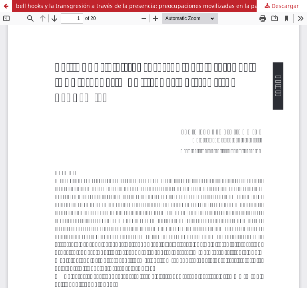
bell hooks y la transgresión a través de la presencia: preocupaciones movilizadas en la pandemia (147, 6)
